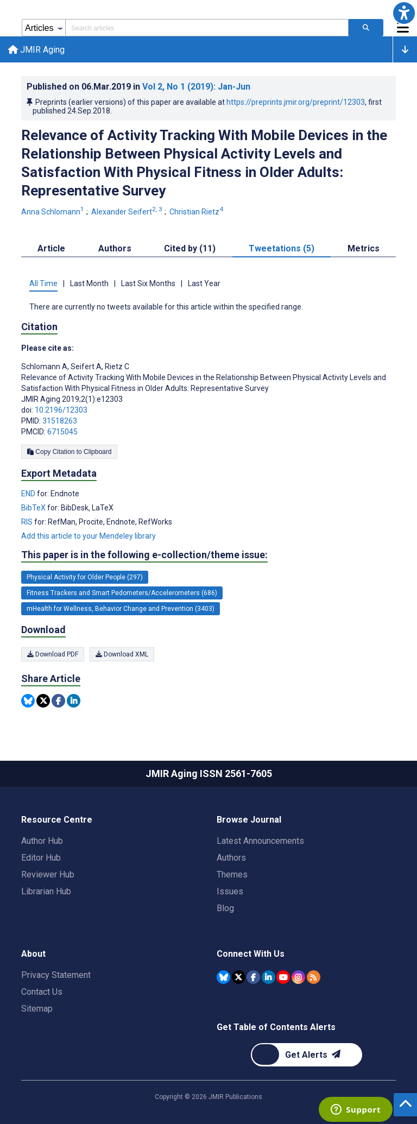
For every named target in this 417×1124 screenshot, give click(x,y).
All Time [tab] (43, 285)
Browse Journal (249, 819)
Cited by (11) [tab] (190, 250)
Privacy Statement (56, 975)
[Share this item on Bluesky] (28, 702)
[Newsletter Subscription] (306, 1054)
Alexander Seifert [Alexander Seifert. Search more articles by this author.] (127, 213)
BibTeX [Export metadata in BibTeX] (34, 509)
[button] (404, 13)
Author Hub (42, 841)
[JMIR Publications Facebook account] (253, 976)
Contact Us (41, 992)
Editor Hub (41, 858)
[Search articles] (366, 27)
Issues (230, 891)
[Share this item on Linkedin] (73, 702)
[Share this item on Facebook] (58, 702)
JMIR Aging (37, 50)
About (33, 954)
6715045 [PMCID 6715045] (62, 433)
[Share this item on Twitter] (43, 702)
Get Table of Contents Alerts (276, 1027)
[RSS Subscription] (313, 976)
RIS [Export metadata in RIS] (27, 523)
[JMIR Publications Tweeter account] (238, 976)
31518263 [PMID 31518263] (59, 422)
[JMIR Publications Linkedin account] (268, 976)
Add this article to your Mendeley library (88, 537)
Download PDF (52, 655)
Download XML (122, 655)
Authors (231, 858)
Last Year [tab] (204, 285)
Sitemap (37, 1008)
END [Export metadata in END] (29, 495)
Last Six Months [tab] (148, 285)
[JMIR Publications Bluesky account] (223, 976)
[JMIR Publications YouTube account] (283, 976)
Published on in (138, 88)
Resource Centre (56, 819)
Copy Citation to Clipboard (69, 453)
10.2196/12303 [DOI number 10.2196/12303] (61, 411)
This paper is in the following (144, 556)
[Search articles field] (207, 27)
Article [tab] (51, 250)
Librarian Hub (46, 891)
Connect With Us (251, 954)
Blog (225, 908)
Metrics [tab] (364, 250)
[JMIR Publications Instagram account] (298, 976)
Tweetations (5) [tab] (281, 250)
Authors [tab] (114, 250)
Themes (232, 874)
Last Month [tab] (89, 285)
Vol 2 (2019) (196, 88)
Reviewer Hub (47, 874)
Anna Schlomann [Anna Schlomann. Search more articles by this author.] (53, 213)
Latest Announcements (260, 841)
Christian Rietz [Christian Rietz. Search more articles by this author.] (197, 213)
